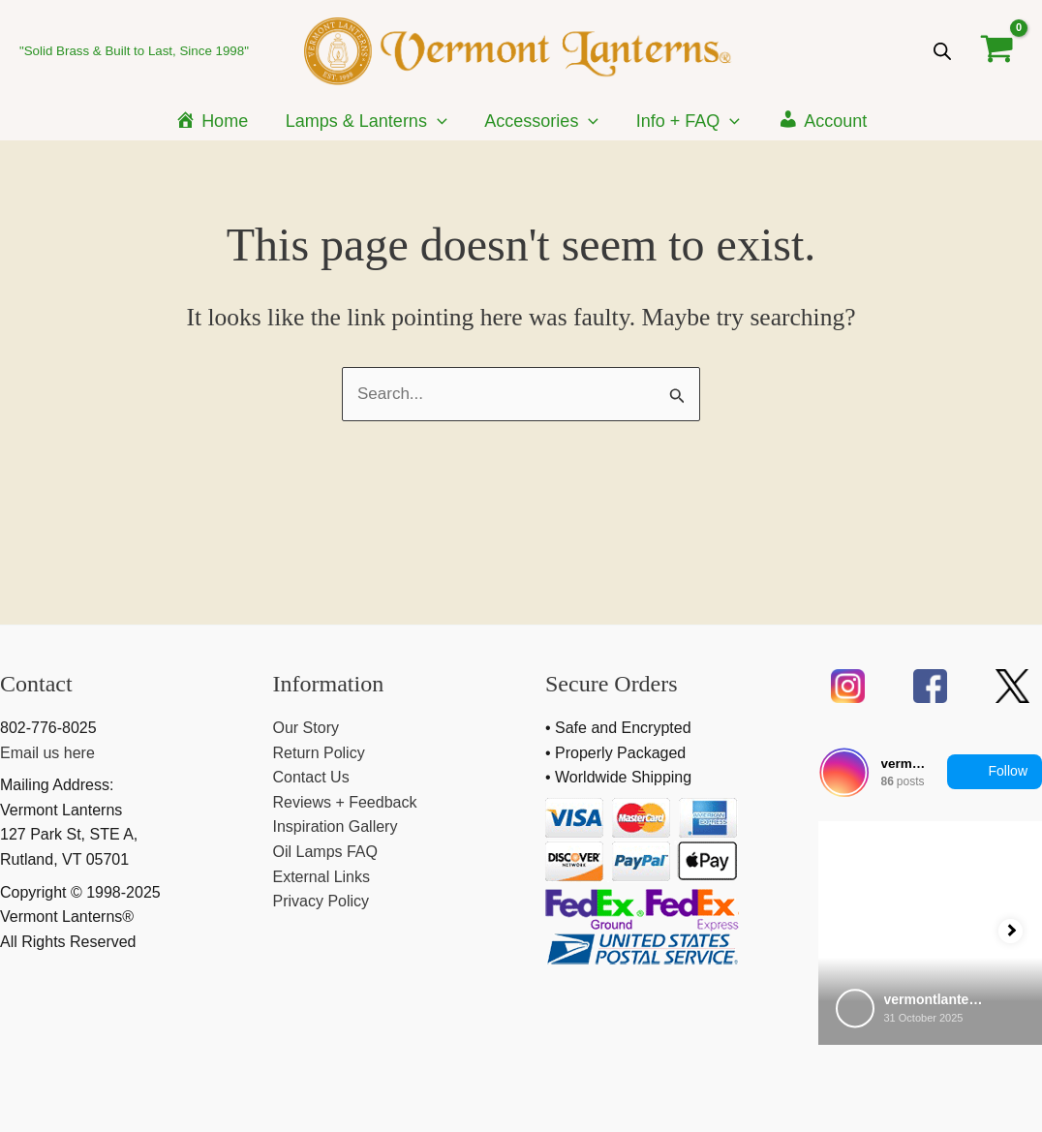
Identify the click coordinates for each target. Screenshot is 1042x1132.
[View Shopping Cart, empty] (997, 50)
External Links (322, 877)
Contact (36, 683)
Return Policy (319, 753)
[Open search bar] (942, 51)
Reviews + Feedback (345, 802)
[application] (440, 121)
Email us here (47, 753)
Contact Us (311, 777)
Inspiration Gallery (335, 826)
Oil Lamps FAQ (325, 851)
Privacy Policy (321, 901)
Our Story (306, 727)
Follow (994, 771)
